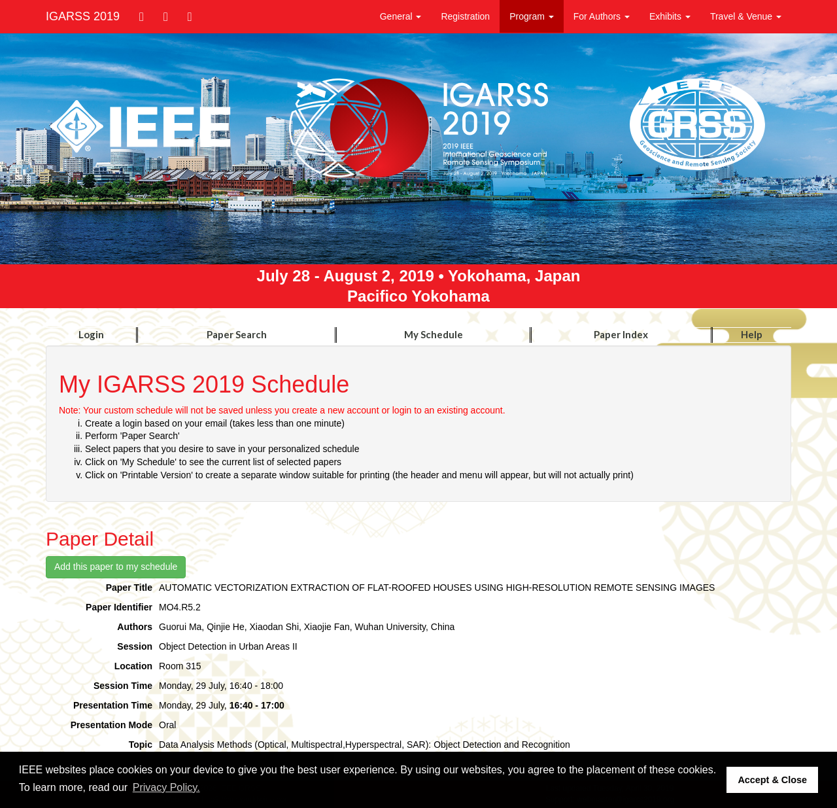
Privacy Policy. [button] (166, 787)
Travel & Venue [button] (745, 16)
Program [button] (531, 16)
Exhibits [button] (670, 16)
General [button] (401, 16)
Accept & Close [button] (772, 780)
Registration (465, 16)
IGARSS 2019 (83, 16)
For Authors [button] (601, 16)
